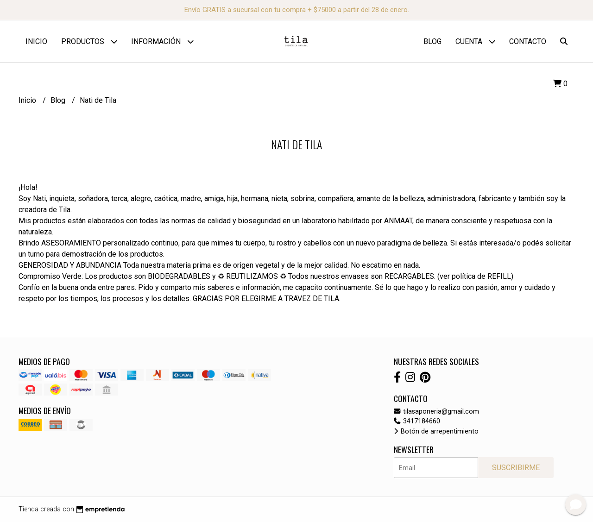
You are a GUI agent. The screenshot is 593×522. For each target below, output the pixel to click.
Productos (89, 41)
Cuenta (475, 41)
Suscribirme (516, 467)
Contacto (527, 41)
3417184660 (417, 421)
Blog (432, 41)
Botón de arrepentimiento (436, 431)
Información (162, 41)
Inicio (36, 41)
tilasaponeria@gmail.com (436, 411)
